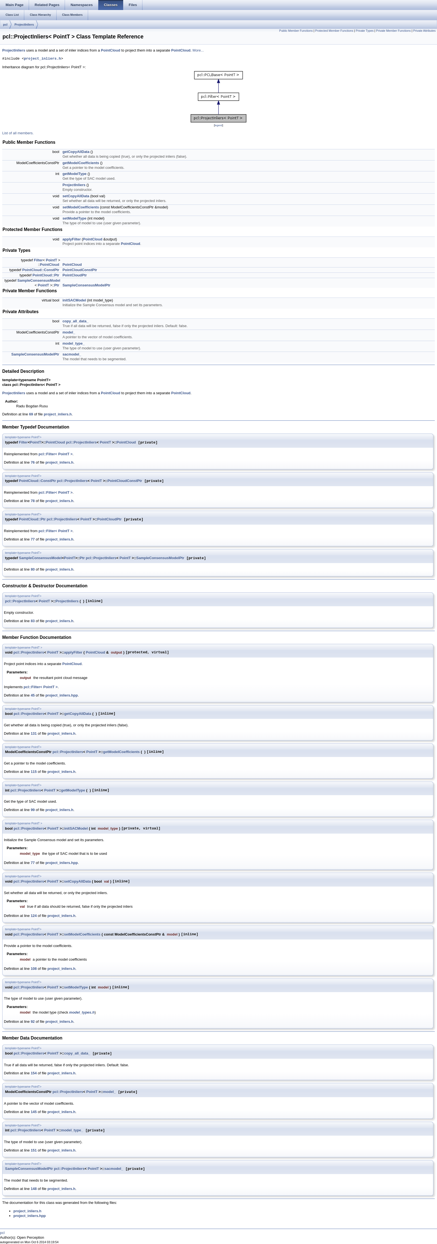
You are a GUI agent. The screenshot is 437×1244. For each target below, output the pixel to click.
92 (33, 1021)
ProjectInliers (24, 24)
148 (34, 1189)
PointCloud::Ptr (45, 275)
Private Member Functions (393, 30)
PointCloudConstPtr (79, 270)
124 (34, 916)
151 (34, 1150)
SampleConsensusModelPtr (86, 285)
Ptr (56, 285)
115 (34, 772)
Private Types (364, 30)
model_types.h (81, 1012)
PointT (51, 260)
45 (33, 695)
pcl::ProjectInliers (81, 442)
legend (218, 125)
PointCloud (110, 50)
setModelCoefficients (80, 207)
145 (34, 1112)
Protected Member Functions (334, 30)
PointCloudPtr (74, 275)
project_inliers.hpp (61, 695)
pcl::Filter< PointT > (55, 454)
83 (33, 621)
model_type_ (73, 343)
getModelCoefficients (80, 163)
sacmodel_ (71, 354)
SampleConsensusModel (38, 280)
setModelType (74, 218)
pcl (5, 24)
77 (33, 539)
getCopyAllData (75, 152)
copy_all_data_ (75, 321)
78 (33, 501)
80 (33, 569)
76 (33, 462)
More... (198, 50)
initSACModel (74, 300)
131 (34, 733)
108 (34, 969)
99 (33, 810)
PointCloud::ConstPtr (40, 270)
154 (34, 1073)
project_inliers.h (42, 58)
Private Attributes (424, 30)
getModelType (74, 174)
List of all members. (18, 133)
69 (31, 414)
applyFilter (71, 239)
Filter (38, 260)
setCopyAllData (75, 196)
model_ (68, 332)
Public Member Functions (296, 30)
